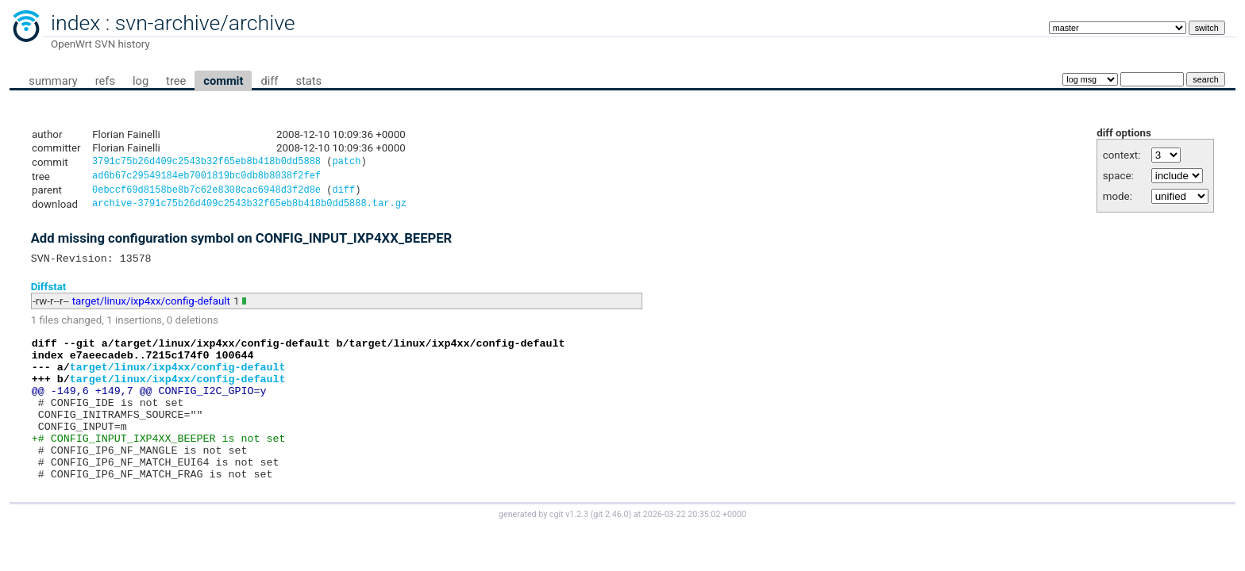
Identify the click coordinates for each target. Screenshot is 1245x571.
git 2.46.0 (610, 550)
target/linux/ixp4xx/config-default (151, 309)
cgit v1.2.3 (568, 550)
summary (53, 81)
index (75, 23)
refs (105, 81)
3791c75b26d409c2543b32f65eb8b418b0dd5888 (206, 163)
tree (176, 81)
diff (269, 81)
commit (223, 81)
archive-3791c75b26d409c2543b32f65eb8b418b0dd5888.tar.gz (249, 209)
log (140, 81)
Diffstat (49, 294)
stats (308, 81)
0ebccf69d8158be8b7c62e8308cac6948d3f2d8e (206, 194)
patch (346, 163)
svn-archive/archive (205, 23)
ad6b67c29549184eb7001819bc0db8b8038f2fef (206, 178)
